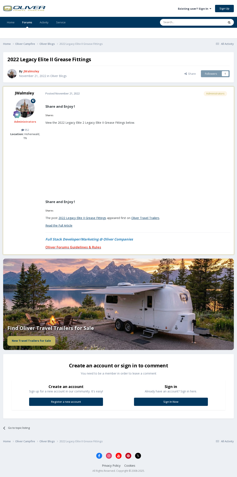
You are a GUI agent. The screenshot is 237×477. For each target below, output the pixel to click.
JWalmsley (24, 93)
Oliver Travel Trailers (145, 218)
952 (25, 130)
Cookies (129, 466)
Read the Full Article (58, 225)
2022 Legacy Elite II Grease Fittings (82, 218)
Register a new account (66, 402)
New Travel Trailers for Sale (31, 341)
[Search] (182, 22)
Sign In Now (170, 402)
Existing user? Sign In (194, 9)
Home (11, 22)
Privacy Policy (111, 466)
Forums (27, 24)
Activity (44, 22)
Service (61, 22)
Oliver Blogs (58, 76)
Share (190, 74)
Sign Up (224, 8)
